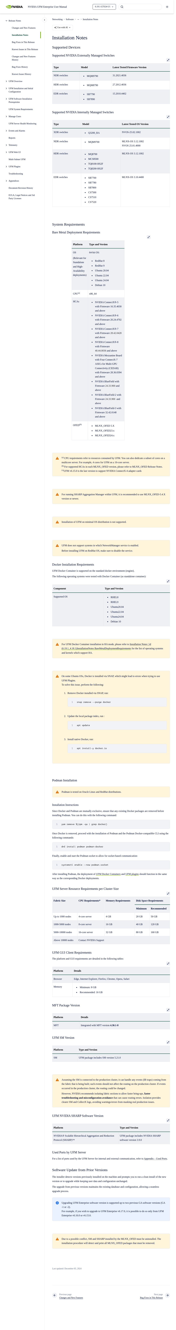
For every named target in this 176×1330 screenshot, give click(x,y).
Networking (57, 19)
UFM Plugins (14, 166)
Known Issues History (21, 74)
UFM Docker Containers (108, 874)
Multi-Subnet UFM (17, 159)
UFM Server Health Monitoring (22, 123)
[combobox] (140, 7)
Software (70, 19)
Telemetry (13, 145)
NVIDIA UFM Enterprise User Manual (47, 6)
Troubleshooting (16, 174)
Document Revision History (21, 188)
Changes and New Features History (24, 58)
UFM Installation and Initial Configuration (21, 90)
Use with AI (62, 27)
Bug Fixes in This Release (23, 42)
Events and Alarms (17, 131)
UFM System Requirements (21, 109)
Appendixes (14, 181)
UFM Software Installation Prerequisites (20, 100)
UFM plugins (132, 874)
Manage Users (15, 116)
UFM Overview (16, 81)
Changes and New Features (24, 28)
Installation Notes (20, 35)
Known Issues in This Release (25, 49)
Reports (12, 138)
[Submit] (122, 6)
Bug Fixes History (20, 67)
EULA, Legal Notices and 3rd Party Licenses (22, 197)
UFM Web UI (15, 152)
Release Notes (15, 21)
